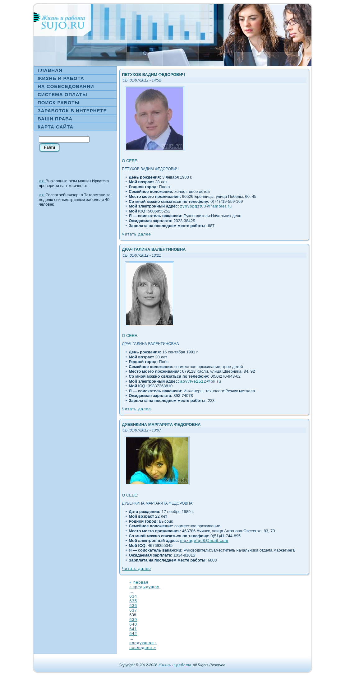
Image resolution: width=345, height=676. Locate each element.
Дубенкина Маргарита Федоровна (161, 424)
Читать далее (136, 234)
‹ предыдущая (144, 587)
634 (133, 596)
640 (133, 624)
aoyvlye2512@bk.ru (200, 381)
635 (133, 601)
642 (133, 633)
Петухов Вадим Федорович (153, 74)
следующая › (143, 643)
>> (42, 181)
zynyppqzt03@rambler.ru (206, 206)
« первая (138, 582)
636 (133, 605)
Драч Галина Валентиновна (154, 249)
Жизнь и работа (174, 665)
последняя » (142, 647)
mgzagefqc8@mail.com (204, 540)
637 (133, 610)
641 (133, 629)
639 (133, 619)
